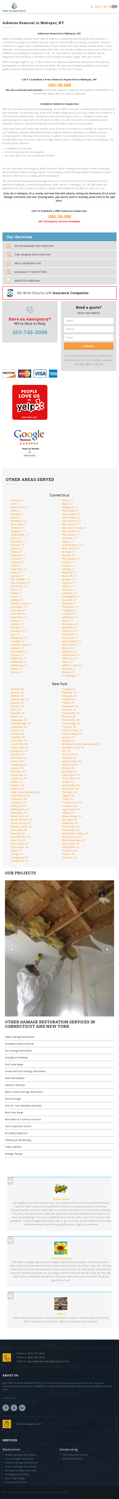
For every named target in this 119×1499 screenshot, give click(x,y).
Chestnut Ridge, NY (21, 723)
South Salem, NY (71, 778)
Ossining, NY (68, 689)
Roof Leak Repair (14, 1064)
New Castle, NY (19, 830)
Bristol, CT (16, 538)
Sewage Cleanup (14, 1153)
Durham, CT (17, 575)
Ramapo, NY (68, 740)
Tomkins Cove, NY (72, 802)
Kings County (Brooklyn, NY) (26, 792)
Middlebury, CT (19, 658)
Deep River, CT (19, 569)
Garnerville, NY (18, 757)
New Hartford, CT (71, 520)
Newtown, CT (69, 538)
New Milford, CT (70, 534)
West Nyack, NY (70, 843)
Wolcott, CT (68, 672)
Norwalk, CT (68, 551)
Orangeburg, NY (19, 857)
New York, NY (18, 840)
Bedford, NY (17, 695)
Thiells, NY (67, 799)
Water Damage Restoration (30, 245)
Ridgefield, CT (69, 572)
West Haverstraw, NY (73, 840)
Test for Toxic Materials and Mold (23, 1105)
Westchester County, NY (75, 833)
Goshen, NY (17, 761)
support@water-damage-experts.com (47, 1361)
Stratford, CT (69, 603)
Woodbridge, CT (70, 675)
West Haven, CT (70, 644)
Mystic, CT (67, 503)
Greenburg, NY (18, 764)
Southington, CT (70, 596)
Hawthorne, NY (19, 778)
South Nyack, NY (71, 775)
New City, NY (18, 833)
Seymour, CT (69, 582)
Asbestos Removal (23, 280)
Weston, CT (68, 648)
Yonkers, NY (68, 854)
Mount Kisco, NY (20, 816)
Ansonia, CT (17, 500)
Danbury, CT (17, 562)
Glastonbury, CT (19, 610)
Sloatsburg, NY (70, 764)
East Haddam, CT (20, 579)
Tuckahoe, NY (69, 805)
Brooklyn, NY (18, 713)
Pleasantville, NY (71, 713)
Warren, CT (68, 620)
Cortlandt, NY (18, 737)
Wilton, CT (67, 661)
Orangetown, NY (19, 860)
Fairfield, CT (17, 600)
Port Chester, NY (71, 720)
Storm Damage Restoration (21, 1466)
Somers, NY (68, 768)
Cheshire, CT (17, 545)
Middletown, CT (19, 665)
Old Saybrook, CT (71, 558)
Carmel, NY (17, 716)
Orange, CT (68, 562)
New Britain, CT (70, 510)
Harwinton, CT (18, 630)
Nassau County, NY (21, 826)
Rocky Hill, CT (69, 575)
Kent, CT (15, 634)
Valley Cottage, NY (72, 816)
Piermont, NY (69, 709)
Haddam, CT (17, 624)
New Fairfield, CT (71, 517)
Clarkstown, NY (19, 726)
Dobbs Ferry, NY (19, 747)
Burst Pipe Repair (14, 1112)
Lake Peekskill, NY (20, 795)
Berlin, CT (16, 510)
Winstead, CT (69, 668)
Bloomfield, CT (19, 524)
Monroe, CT (17, 672)
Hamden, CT (17, 627)
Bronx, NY (16, 709)
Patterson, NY (69, 695)
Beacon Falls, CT (20, 507)
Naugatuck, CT (70, 507)
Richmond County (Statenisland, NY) (81, 744)
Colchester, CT (18, 555)
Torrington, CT (70, 610)
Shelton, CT (68, 586)
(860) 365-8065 (36, 1357)
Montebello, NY (19, 812)
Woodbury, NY (69, 850)
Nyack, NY (16, 850)
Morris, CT (67, 500)
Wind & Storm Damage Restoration (24, 1091)
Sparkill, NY (68, 781)
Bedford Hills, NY (20, 699)
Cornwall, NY (17, 733)
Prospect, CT (69, 565)
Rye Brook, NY (70, 754)
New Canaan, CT (71, 514)
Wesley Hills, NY (70, 826)
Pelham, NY (68, 702)
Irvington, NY (17, 785)
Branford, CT (17, 527)
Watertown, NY (70, 823)
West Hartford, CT (71, 641)
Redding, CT (68, 569)
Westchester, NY (71, 830)
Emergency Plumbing (16, 1057)
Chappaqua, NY (19, 720)
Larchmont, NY (19, 799)
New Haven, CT (70, 524)
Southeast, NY (69, 771)
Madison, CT (17, 648)
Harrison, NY (17, 768)
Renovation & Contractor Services (23, 1119)
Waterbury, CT (69, 627)
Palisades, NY (69, 692)
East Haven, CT (19, 586)
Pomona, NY (69, 716)
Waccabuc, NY (69, 819)
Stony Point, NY (70, 788)
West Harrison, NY (72, 836)
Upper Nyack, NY (71, 809)
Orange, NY (17, 854)
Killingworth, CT (19, 637)
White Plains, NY (70, 847)
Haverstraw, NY (19, 775)
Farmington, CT (19, 606)
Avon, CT (15, 503)
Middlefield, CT (18, 661)
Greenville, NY (18, 613)
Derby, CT (16, 572)
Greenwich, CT (18, 617)
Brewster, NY (18, 706)
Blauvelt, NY (17, 702)
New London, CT (71, 531)
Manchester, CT (19, 651)
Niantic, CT (68, 541)
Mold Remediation (23, 263)
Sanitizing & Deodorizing (18, 1140)
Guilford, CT (17, 620)
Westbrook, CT (70, 637)
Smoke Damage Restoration (21, 1462)
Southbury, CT (69, 593)
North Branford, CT (72, 545)
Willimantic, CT (70, 658)
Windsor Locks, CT (72, 665)
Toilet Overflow (13, 1146)
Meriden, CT (17, 655)
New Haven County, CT (74, 527)
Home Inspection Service (18, 1126)
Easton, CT (16, 589)
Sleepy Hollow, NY (71, 761)
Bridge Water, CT (20, 534)
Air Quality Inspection (26, 271)
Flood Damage (13, 1098)
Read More (9, 1397)
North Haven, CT (71, 548)
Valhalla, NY (68, 812)
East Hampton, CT (20, 582)
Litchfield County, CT (22, 644)
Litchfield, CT (17, 641)
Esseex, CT (16, 596)
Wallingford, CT (70, 617)
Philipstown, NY (70, 706)
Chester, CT (17, 548)
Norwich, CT (68, 555)
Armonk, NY (17, 692)
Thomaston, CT (70, 606)
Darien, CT (16, 565)
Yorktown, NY (69, 857)
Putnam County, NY (72, 730)
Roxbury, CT (68, 579)
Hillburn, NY (17, 781)
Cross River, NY (19, 740)
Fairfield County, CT (21, 603)
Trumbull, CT (69, 613)
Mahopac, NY (18, 805)
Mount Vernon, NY (20, 823)
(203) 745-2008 (105, 7)
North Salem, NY (20, 847)
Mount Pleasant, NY (21, 819)
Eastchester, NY (19, 750)
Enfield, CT (16, 593)
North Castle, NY (20, 843)
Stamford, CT (69, 600)
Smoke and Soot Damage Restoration (25, 1071)
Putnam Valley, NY (72, 733)
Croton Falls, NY (19, 744)
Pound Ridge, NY (71, 723)
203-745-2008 (29, 332)
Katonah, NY (17, 788)
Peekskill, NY (68, 699)
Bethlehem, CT (19, 520)
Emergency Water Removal (19, 1043)
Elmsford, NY (18, 754)
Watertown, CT (70, 634)
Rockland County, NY (73, 747)
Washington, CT (70, 624)
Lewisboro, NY (18, 802)
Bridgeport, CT (18, 531)
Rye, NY (66, 750)
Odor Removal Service (75, 1454)
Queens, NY (68, 737)
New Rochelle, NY (20, 836)
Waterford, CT (69, 630)
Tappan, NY (68, 795)
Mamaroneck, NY (20, 809)
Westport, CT (69, 651)
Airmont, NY (17, 689)
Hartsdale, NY (18, 771)
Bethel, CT (16, 517)
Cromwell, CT (18, 558)
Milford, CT (17, 668)
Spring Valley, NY (71, 785)
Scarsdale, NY (69, 757)
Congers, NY (17, 730)
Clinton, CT (16, 551)
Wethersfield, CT (71, 655)
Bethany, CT (17, 514)
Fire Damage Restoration (28, 254)
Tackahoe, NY (69, 792)
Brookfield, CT (18, 541)
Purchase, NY (69, 726)
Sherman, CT (69, 589)
